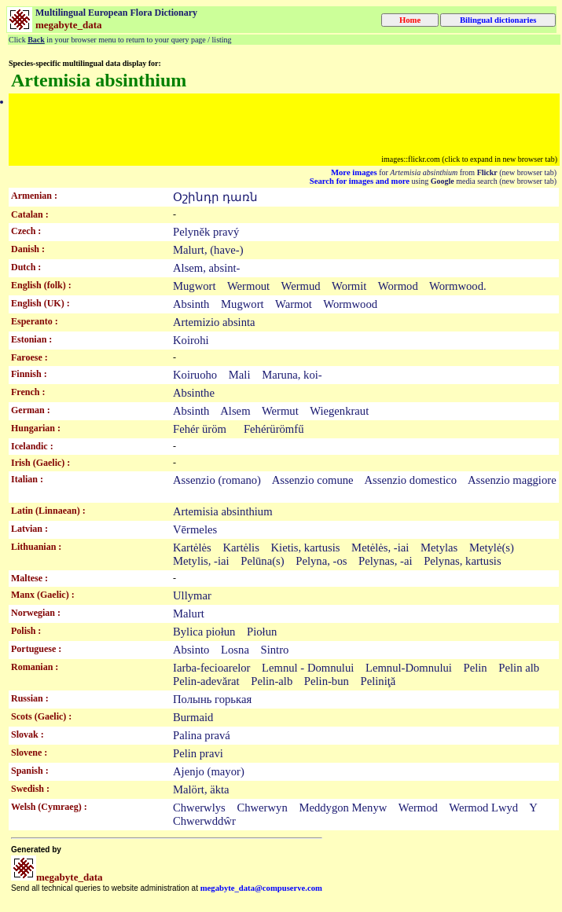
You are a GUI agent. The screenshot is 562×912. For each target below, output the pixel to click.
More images (354, 172)
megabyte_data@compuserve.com (261, 888)
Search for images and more (360, 181)
